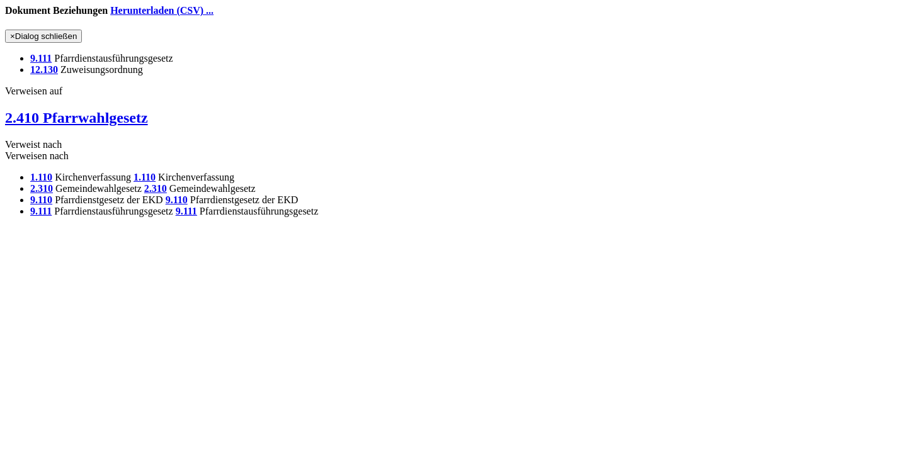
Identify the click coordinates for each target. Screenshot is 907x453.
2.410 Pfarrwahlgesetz (76, 117)
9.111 (41, 58)
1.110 (41, 177)
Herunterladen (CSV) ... (162, 10)
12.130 (44, 69)
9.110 (41, 199)
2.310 (41, 188)
